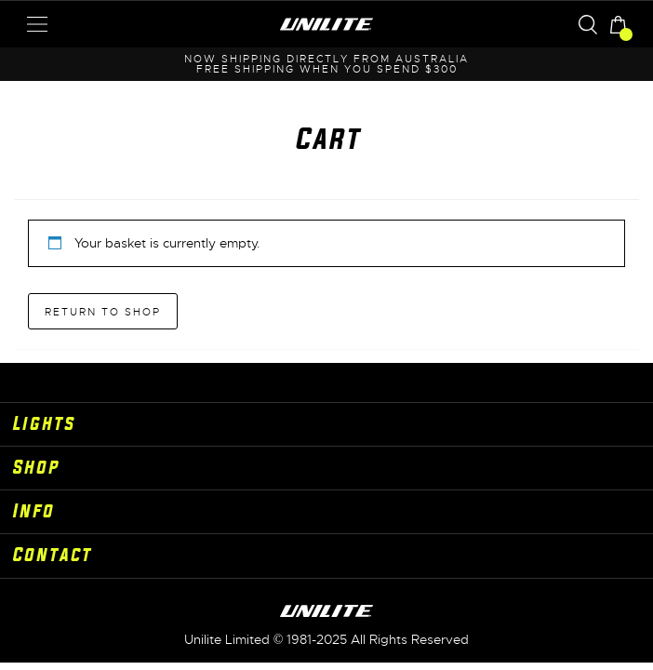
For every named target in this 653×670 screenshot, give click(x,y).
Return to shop (103, 311)
